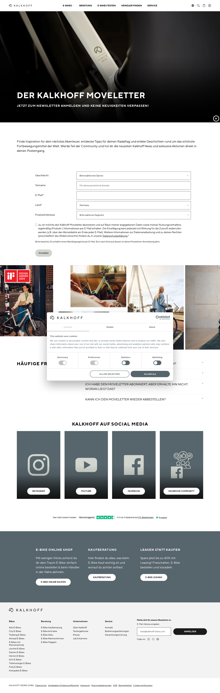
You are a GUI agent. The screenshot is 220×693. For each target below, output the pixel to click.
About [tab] (152, 327)
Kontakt (109, 627)
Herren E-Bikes (16, 656)
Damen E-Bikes (16, 652)
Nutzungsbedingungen (101, 685)
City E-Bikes (15, 631)
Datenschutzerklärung (115, 236)
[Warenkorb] (204, 5)
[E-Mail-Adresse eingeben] (154, 631)
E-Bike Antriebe (49, 631)
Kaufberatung (102, 577)
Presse (76, 634)
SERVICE (152, 5)
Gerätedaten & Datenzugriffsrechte (63, 685)
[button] (68, 5)
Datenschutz (41, 685)
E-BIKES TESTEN (107, 5)
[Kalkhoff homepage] (34, 5)
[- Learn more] (38, 465)
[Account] (209, 5)
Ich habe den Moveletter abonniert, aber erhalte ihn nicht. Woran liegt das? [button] (136, 386)
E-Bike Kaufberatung (51, 627)
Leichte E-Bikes (17, 648)
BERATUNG (85, 5)
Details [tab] (110, 327)
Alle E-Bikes (15, 627)
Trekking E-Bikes (17, 634)
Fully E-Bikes (15, 667)
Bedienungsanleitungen (117, 631)
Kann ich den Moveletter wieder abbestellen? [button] (125, 399)
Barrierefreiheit (125, 685)
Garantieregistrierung (116, 634)
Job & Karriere (80, 638)
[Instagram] (148, 639)
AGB (115, 685)
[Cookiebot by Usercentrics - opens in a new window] (157, 318)
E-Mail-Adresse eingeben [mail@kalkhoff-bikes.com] (148, 624)
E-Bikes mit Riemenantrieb (16, 644)
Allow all (150, 374)
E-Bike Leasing (153, 577)
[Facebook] (157, 639)
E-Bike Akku (47, 634)
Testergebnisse (80, 631)
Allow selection (109, 374)
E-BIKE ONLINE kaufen (53, 582)
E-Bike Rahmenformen (52, 638)
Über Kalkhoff (80, 627)
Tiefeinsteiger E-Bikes (20, 663)
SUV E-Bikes (15, 659)
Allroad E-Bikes (16, 638)
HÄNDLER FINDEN (131, 5)
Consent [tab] (68, 327)
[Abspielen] (216, 118)
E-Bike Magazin (49, 642)
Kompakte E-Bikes (18, 670)
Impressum (85, 685)
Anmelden (190, 631)
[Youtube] (153, 639)
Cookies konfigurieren (143, 685)
